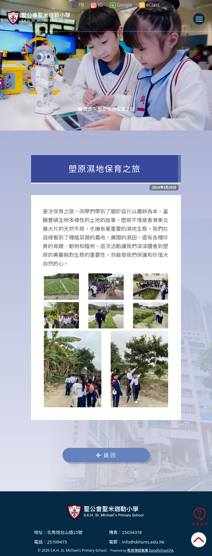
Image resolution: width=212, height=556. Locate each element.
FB (78, 4)
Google (121, 4)
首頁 (84, 109)
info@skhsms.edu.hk (143, 542)
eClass (149, 4)
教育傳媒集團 (137, 550)
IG (97, 4)
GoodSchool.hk (161, 550)
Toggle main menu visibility (200, 22)
